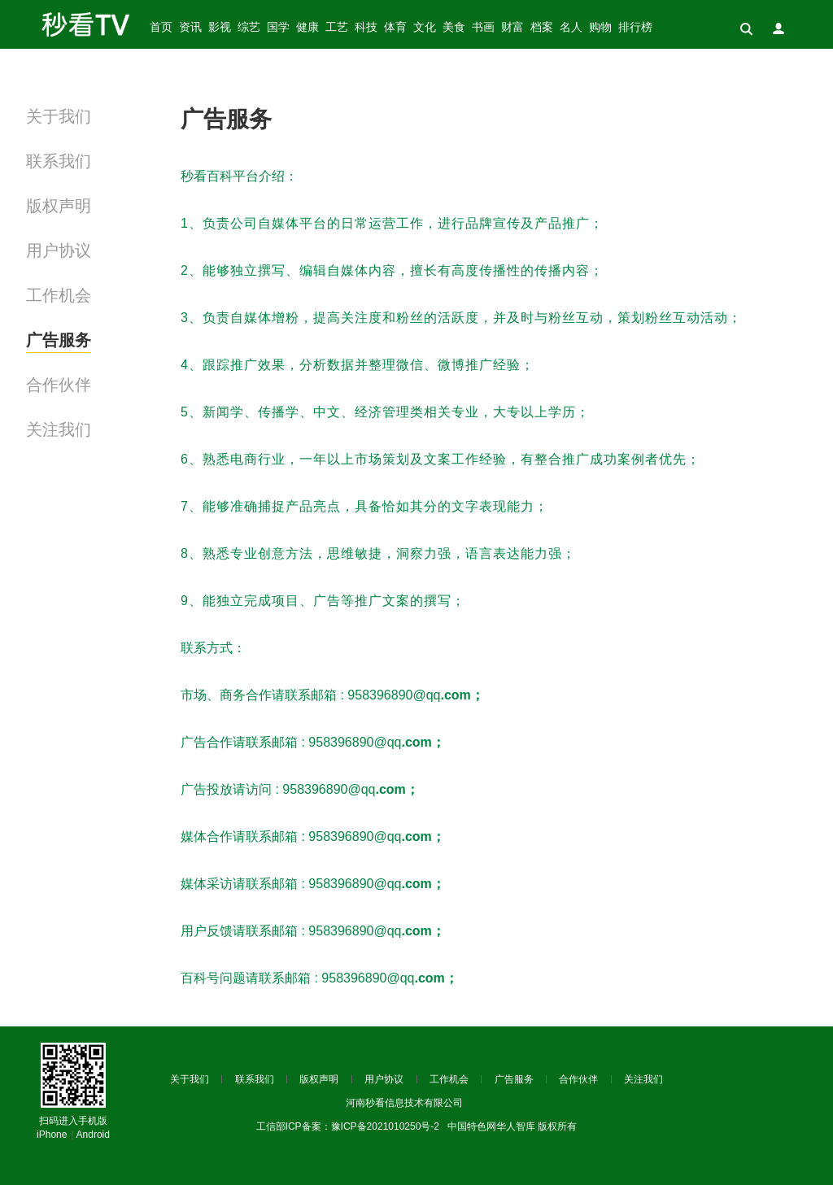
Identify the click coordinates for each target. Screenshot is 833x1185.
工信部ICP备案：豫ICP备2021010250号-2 (347, 1126)
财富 (512, 27)
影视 (219, 27)
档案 (541, 27)
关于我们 (58, 116)
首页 (161, 27)
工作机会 (58, 295)
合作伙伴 (58, 385)
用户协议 (58, 250)
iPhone (52, 1134)
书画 (483, 27)
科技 (366, 27)
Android (93, 1134)
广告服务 (58, 340)
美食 (454, 27)
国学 (278, 27)
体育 (395, 27)
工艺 (336, 27)
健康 (307, 27)
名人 (571, 27)
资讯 (190, 27)
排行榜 (635, 27)
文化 (424, 27)
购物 (600, 27)
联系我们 (58, 161)
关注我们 (58, 429)
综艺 (249, 27)
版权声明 (58, 206)
